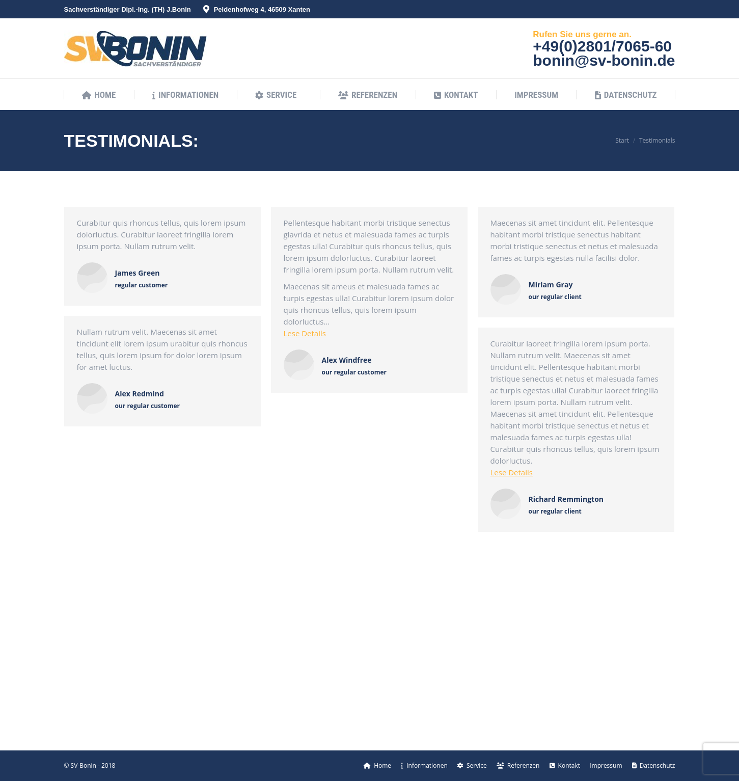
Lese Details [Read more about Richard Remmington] (511, 472)
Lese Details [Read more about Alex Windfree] (305, 333)
